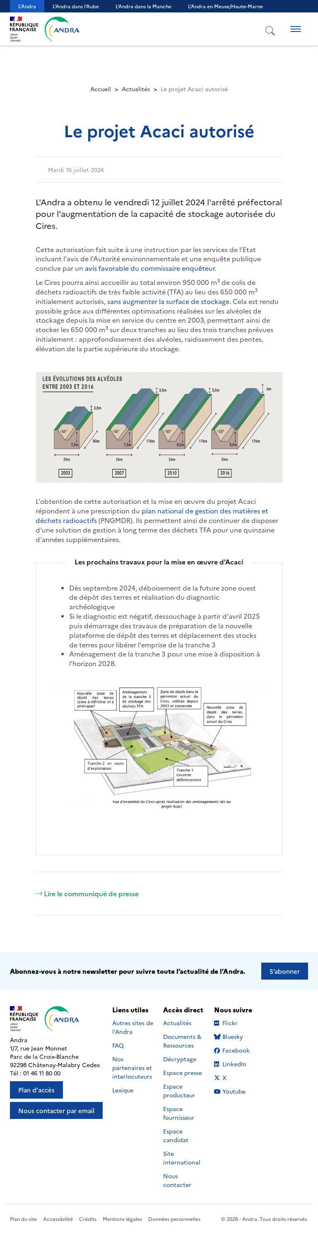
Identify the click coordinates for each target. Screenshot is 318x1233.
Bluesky (235, 1036)
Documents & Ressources (182, 1040)
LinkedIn (235, 1064)
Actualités (136, 89)
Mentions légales (122, 1218)
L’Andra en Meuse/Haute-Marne (225, 6)
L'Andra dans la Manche (143, 6)
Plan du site (23, 1218)
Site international (181, 1157)
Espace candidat (175, 1135)
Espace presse (182, 1072)
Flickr (235, 1023)
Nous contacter (177, 1180)
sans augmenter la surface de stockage (167, 301)
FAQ (118, 1045)
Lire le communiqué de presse (87, 893)
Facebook (235, 1050)
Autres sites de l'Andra (132, 1027)
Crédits (87, 1218)
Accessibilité (58, 1218)
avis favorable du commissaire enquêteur (148, 267)
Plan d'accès (36, 1089)
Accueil (100, 89)
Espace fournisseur (178, 1112)
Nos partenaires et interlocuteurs (132, 1067)
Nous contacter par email (56, 1110)
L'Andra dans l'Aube (76, 6)
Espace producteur (179, 1090)
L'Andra (27, 6)
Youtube (235, 1091)
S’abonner (285, 971)
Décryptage (179, 1059)
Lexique (122, 1090)
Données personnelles (174, 1218)
